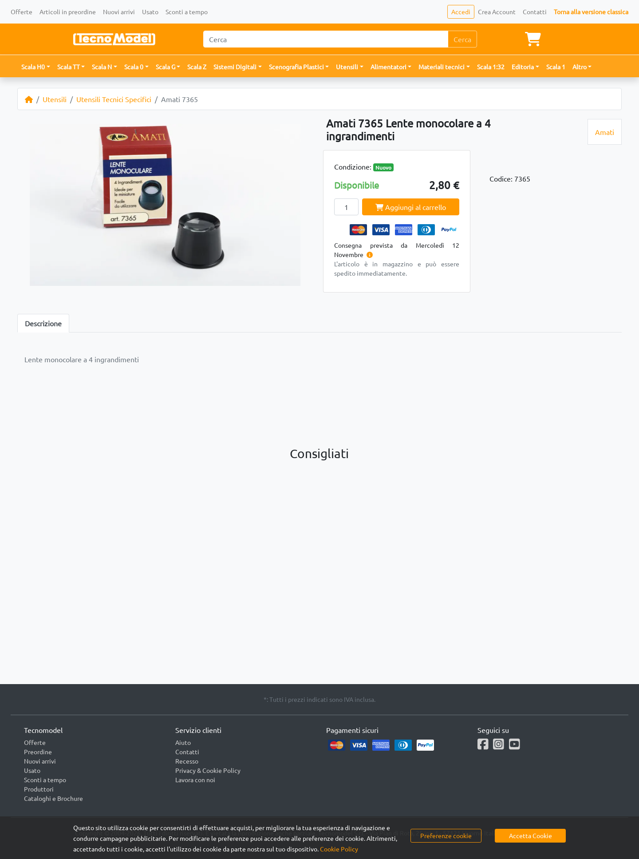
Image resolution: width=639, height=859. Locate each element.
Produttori (39, 789)
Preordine (38, 752)
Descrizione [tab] (43, 323)
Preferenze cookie (446, 835)
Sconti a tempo (187, 12)
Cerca (462, 39)
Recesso (186, 761)
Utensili (55, 99)
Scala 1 (555, 67)
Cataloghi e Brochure (53, 798)
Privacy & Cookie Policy (208, 770)
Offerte (21, 12)
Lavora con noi (195, 780)
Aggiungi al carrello (410, 206)
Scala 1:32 (491, 67)
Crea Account (497, 12)
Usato (150, 12)
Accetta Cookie (530, 835)
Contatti (535, 12)
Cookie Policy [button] (339, 849)
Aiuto (183, 742)
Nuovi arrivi (119, 12)
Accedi (460, 12)
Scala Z (196, 67)
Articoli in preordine (67, 12)
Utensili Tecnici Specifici (113, 99)
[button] (36, 67)
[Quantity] (346, 206)
